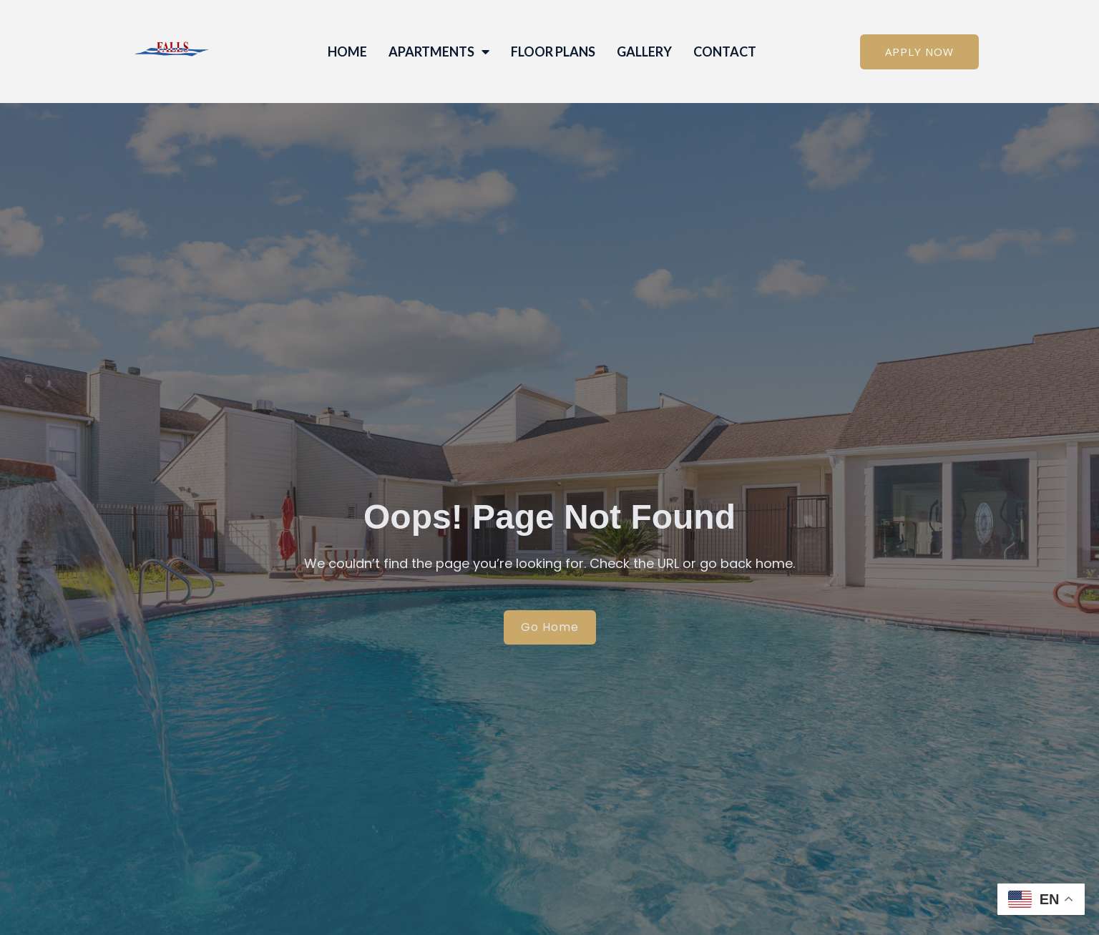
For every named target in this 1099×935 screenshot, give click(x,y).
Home (347, 51)
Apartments (439, 51)
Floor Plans (553, 51)
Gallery (644, 51)
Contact (724, 51)
